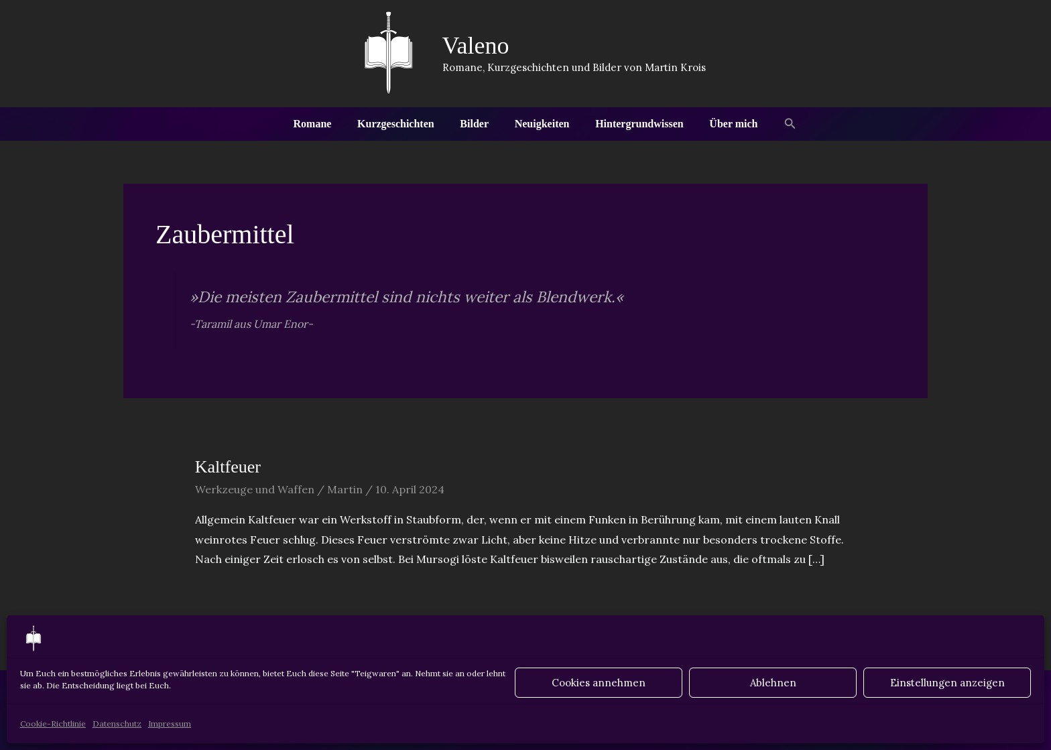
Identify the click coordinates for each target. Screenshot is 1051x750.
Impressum (169, 723)
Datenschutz (116, 723)
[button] (777, 124)
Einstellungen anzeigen (947, 682)
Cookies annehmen (598, 682)
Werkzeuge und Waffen (254, 489)
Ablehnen (773, 682)
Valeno (475, 45)
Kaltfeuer (228, 467)
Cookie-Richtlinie (53, 723)
